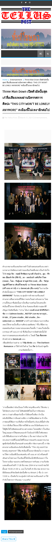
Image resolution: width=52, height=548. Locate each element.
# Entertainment (15, 531)
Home (4, 79)
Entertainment (16, 79)
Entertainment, (41, 117)
